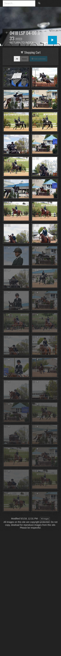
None (24, 59)
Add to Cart (8, 69)
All (17, 59)
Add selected (39, 59)
